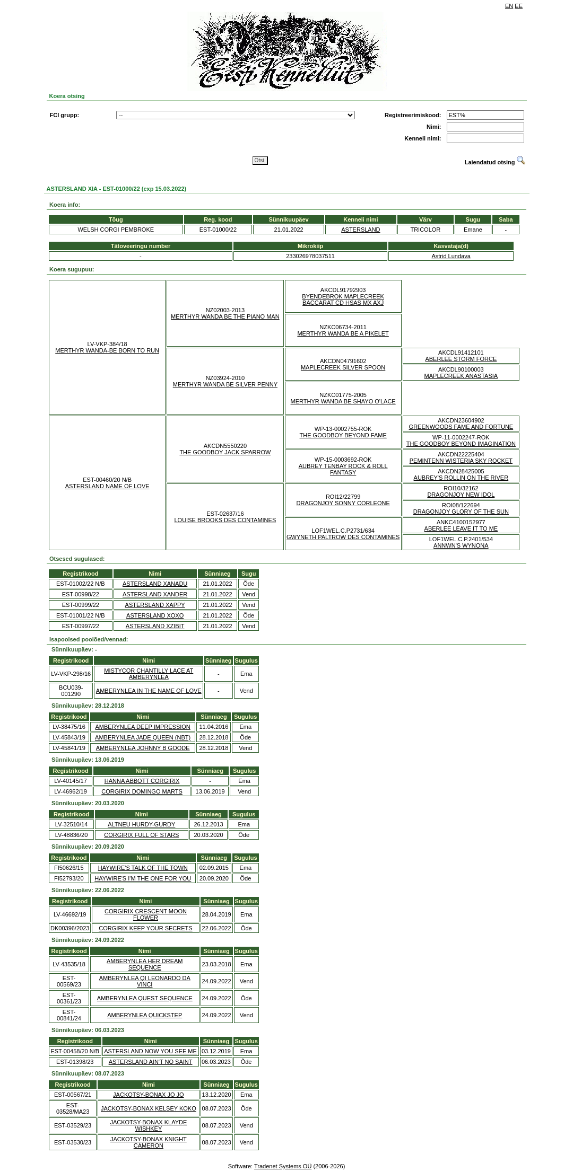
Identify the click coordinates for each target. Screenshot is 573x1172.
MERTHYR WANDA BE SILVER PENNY (225, 384)
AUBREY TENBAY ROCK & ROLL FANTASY (343, 469)
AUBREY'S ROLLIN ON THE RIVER (461, 477)
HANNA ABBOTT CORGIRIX (142, 781)
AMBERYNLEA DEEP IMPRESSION (142, 727)
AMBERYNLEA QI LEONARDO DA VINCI (144, 981)
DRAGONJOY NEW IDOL (460, 494)
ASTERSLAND (360, 229)
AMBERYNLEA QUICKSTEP (144, 1015)
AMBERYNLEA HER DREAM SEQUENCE (145, 964)
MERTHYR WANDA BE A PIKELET (342, 333)
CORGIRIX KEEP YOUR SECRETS (145, 928)
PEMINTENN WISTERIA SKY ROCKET (461, 460)
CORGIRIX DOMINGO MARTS (142, 791)
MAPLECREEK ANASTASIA (461, 376)
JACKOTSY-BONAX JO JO (148, 1094)
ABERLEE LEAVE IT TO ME (461, 528)
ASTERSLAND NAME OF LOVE (107, 486)
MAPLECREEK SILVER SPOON (343, 367)
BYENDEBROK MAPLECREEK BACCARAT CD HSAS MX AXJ (343, 299)
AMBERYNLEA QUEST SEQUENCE (145, 998)
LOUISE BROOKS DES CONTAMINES (225, 520)
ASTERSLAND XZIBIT (155, 626)
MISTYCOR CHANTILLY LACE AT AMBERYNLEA (148, 673)
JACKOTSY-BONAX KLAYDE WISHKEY (148, 1125)
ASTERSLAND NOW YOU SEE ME (150, 1051)
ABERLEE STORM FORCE (461, 359)
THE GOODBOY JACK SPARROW (225, 452)
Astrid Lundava (450, 256)
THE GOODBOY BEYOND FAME (343, 435)
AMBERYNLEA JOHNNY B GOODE (143, 748)
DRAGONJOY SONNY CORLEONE (343, 503)
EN (509, 6)
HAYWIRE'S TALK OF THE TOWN (143, 868)
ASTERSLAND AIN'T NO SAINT (151, 1062)
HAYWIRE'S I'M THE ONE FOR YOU (142, 878)
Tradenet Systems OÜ (282, 1166)
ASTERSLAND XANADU (155, 583)
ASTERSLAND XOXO (155, 615)
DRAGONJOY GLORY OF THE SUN (461, 511)
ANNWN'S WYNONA (461, 545)
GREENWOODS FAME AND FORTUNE (461, 427)
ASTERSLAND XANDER (155, 594)
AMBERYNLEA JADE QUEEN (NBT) (142, 737)
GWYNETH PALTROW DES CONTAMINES (343, 537)
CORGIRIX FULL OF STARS (141, 835)
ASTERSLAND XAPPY (155, 605)
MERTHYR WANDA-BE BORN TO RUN (107, 350)
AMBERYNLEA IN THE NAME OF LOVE (149, 691)
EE (519, 6)
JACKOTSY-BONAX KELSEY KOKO (148, 1108)
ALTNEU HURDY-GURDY (141, 824)
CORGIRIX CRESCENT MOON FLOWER (146, 914)
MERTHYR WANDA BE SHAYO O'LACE (343, 401)
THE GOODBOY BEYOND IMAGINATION (461, 443)
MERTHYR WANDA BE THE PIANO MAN (225, 316)
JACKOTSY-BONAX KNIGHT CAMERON (148, 1142)
